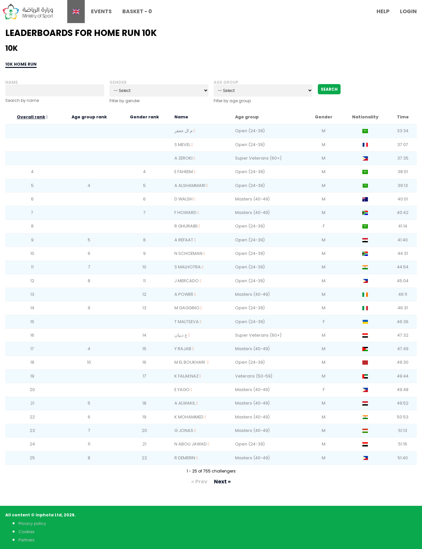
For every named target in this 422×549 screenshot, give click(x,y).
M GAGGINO (186, 308)
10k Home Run (21, 64)
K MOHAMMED (188, 417)
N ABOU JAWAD (190, 444)
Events (101, 11)
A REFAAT (183, 240)
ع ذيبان (180, 335)
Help (383, 11)
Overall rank (31, 117)
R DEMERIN (184, 458)
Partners (26, 540)
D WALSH (183, 199)
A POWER (183, 294)
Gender (118, 82)
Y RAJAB (182, 348)
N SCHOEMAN (188, 253)
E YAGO (182, 389)
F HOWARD (185, 212)
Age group (226, 82)
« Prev (199, 481)
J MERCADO (186, 281)
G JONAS (183, 430)
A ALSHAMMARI (189, 185)
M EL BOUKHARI (190, 362)
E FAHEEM (183, 171)
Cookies (26, 531)
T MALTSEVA (186, 321)
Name (11, 82)
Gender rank (144, 117)
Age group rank (89, 117)
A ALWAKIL (184, 403)
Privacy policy (32, 523)
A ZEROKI (183, 158)
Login (408, 11)
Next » (222, 481)
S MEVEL (182, 144)
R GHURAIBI (185, 226)
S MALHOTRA (187, 267)
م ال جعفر (183, 131)
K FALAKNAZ (186, 376)
